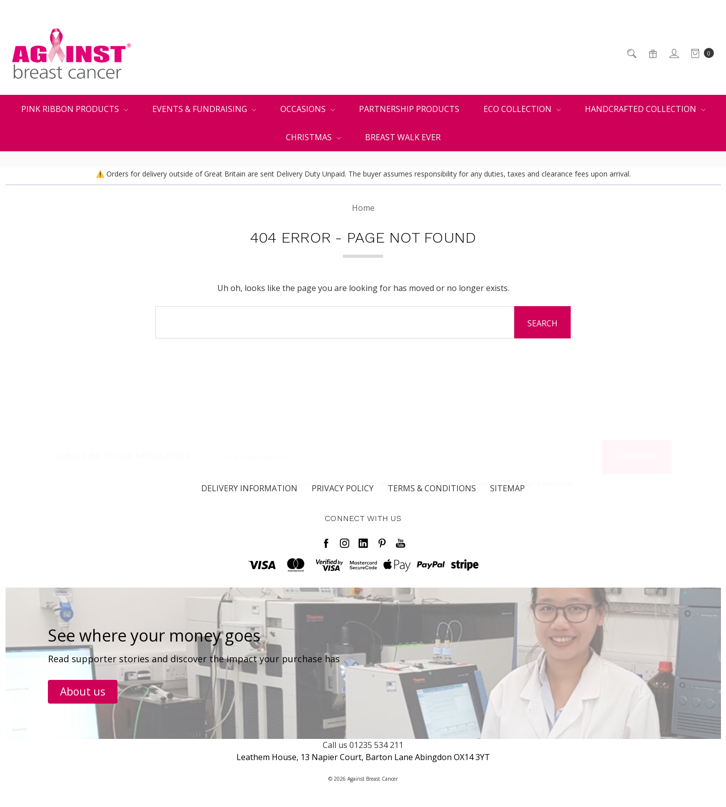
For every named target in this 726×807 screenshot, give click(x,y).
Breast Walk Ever (403, 137)
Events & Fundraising (204, 108)
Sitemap (507, 498)
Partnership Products (409, 108)
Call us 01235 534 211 (363, 745)
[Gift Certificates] (652, 53)
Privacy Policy (343, 498)
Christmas (313, 137)
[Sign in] (673, 53)
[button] (82, 692)
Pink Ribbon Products (74, 108)
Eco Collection (522, 108)
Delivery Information (249, 498)
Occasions (307, 108)
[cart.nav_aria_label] (699, 53)
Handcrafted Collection (645, 108)
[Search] (631, 53)
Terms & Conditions (432, 498)
